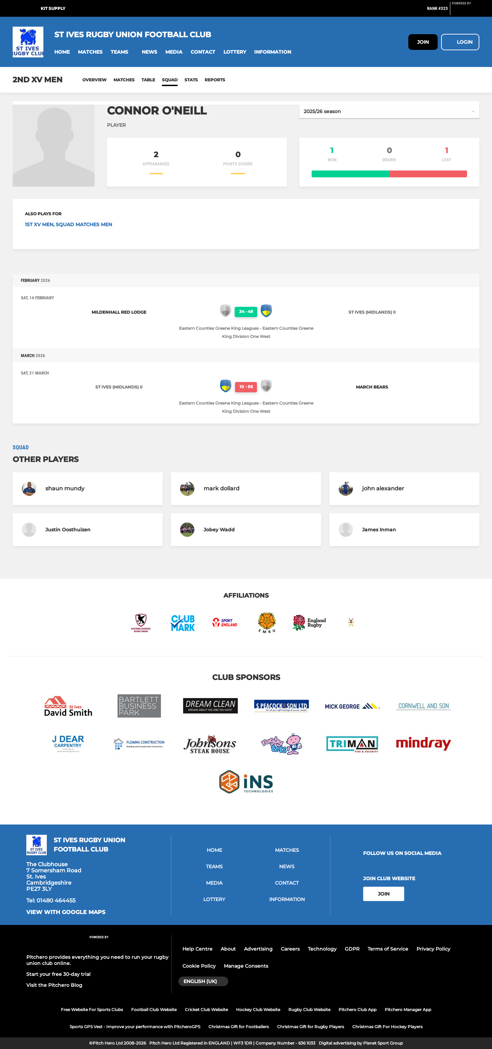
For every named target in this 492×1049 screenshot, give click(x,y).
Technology (322, 949)
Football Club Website (154, 1009)
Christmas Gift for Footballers (238, 1026)
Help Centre (197, 949)
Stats (191, 79)
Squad (170, 79)
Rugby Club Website (309, 1009)
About (228, 949)
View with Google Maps (65, 912)
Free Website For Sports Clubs (92, 1009)
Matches (124, 79)
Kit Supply (53, 8)
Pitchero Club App (358, 1009)
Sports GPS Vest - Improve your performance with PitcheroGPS (135, 1026)
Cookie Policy (199, 966)
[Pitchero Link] (465, 11)
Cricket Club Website (206, 1009)
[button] (62, 52)
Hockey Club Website (258, 1009)
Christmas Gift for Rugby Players (310, 1026)
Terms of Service (388, 949)
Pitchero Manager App (408, 1009)
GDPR (352, 949)
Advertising (258, 949)
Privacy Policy (433, 949)
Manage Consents (246, 966)
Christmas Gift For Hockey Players (387, 1026)
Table (148, 79)
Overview (94, 79)
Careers (290, 949)
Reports (215, 79)
